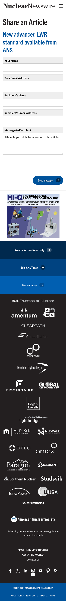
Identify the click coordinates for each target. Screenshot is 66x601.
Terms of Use (32, 595)
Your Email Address (16, 78)
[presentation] (29, 165)
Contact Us (33, 559)
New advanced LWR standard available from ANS (30, 42)
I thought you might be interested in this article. (33, 144)
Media (52, 595)
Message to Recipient (17, 130)
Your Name (11, 60)
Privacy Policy (17, 595)
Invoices (44, 595)
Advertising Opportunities (33, 549)
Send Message (49, 180)
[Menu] (60, 6)
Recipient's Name (15, 95)
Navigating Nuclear (33, 554)
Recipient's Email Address (20, 113)
